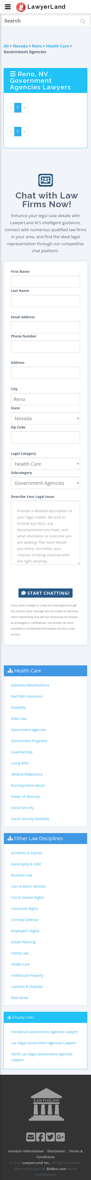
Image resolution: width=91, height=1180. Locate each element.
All (6, 46)
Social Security (22, 807)
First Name (20, 271)
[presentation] (48, 576)
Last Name (20, 290)
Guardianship (22, 752)
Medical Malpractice (27, 774)
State (15, 408)
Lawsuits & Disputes (27, 986)
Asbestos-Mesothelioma (30, 685)
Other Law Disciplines (38, 838)
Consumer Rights (24, 908)
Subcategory (21, 472)
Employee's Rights (25, 931)
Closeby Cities (23, 1017)
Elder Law (18, 718)
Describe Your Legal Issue (32, 496)
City (14, 389)
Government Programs (29, 740)
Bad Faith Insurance (26, 696)
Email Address (23, 317)
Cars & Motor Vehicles (28, 886)
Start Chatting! (45, 593)
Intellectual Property (27, 975)
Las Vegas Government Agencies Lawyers (43, 1043)
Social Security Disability (30, 818)
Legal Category (23, 453)
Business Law (21, 875)
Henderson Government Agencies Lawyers (44, 1031)
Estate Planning (23, 942)
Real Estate (20, 997)
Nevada (20, 46)
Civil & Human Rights (27, 897)
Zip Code (18, 427)
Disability (18, 707)
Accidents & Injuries (26, 853)
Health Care (57, 46)
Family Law (20, 953)
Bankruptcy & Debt (26, 864)
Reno (37, 46)
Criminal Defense (24, 919)
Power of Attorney (25, 796)
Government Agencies (28, 729)
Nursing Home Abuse (28, 785)
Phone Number (24, 336)
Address (18, 362)
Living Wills (19, 763)
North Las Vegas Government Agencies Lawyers (42, 1057)
